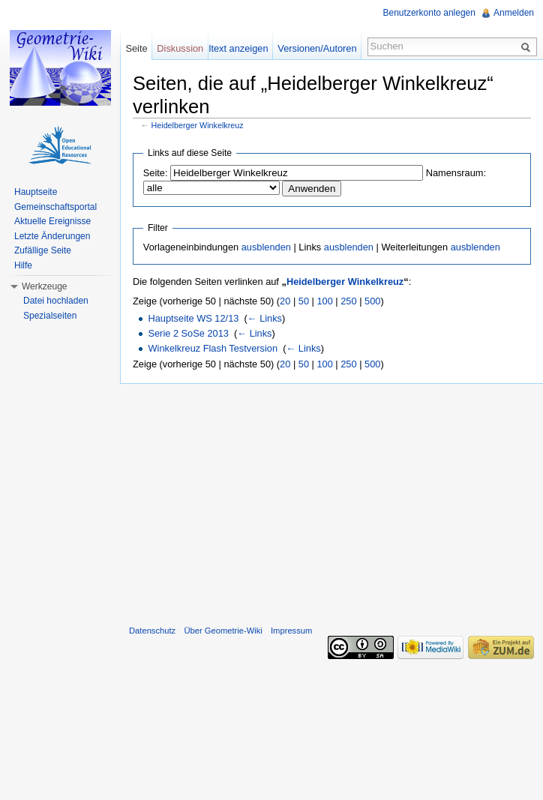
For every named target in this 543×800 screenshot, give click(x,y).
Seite (136, 48)
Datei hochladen (55, 300)
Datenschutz (152, 630)
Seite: (155, 172)
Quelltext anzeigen (228, 48)
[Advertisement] (331, 501)
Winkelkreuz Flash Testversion (213, 348)
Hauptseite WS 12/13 (193, 318)
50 (303, 301)
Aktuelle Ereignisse (52, 221)
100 (324, 301)
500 (372, 301)
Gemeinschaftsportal (55, 207)
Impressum (291, 630)
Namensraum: (456, 172)
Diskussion (180, 48)
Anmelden (514, 12)
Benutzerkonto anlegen (429, 12)
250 (348, 301)
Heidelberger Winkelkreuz (198, 125)
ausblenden (266, 247)
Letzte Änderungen (52, 236)
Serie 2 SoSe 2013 (188, 333)
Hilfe (23, 265)
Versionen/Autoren (317, 48)
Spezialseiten (49, 315)
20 (285, 301)
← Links (265, 318)
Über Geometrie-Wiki (223, 630)
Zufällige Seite (42, 250)
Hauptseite (35, 192)
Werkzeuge (44, 286)
